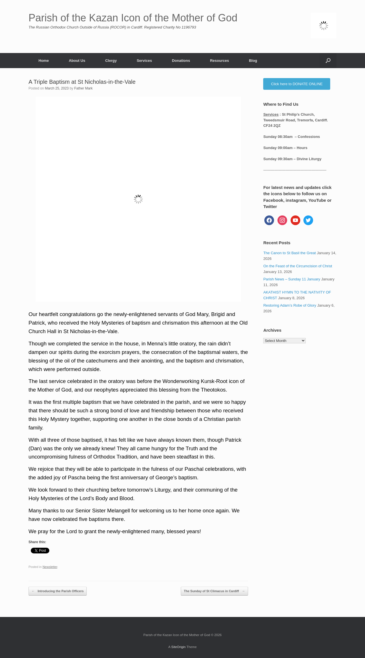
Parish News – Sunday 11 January (291, 279)
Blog (253, 60)
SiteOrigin (178, 647)
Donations (181, 60)
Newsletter (49, 567)
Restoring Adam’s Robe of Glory (289, 305)
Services (144, 60)
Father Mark (83, 88)
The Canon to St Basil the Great (289, 253)
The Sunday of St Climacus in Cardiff (214, 591)
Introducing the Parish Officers (58, 591)
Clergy (111, 60)
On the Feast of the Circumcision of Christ (297, 266)
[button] (328, 60)
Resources (219, 60)
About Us (77, 60)
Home (43, 60)
